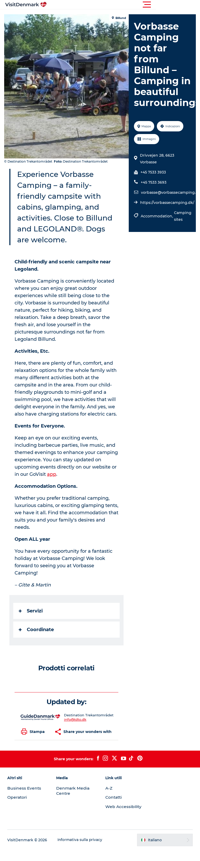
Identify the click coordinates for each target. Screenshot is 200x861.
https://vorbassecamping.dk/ (167, 213)
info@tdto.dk (75, 730)
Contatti (114, 808)
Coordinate (37, 640)
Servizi (32, 622)
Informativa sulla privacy (81, 851)
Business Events (25, 799)
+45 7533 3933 (153, 183)
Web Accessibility (123, 817)
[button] (123, 5)
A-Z (109, 799)
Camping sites (182, 227)
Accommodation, (157, 227)
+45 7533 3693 (153, 193)
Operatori (18, 808)
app (78, 485)
